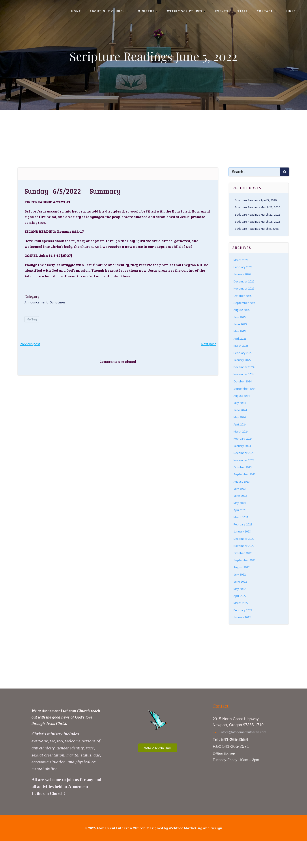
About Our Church (109, 11)
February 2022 (243, 610)
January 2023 (242, 531)
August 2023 (242, 482)
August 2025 (242, 310)
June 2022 (240, 581)
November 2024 (244, 374)
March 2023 (241, 517)
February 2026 (243, 267)
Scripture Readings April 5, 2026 (256, 200)
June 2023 (240, 496)
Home (76, 11)
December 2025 (244, 281)
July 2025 (240, 317)
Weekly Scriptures (186, 11)
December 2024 (244, 367)
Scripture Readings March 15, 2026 (257, 222)
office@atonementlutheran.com (243, 732)
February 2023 (243, 524)
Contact (267, 11)
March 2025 (241, 346)
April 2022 (240, 596)
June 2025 (240, 324)
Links (291, 11)
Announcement (36, 302)
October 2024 (243, 381)
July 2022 (240, 574)
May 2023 (240, 503)
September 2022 (245, 560)
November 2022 (244, 546)
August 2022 (242, 567)
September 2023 (245, 474)
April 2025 (240, 339)
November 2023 (244, 460)
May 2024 (240, 417)
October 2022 (243, 553)
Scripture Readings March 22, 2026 (257, 214)
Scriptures (58, 302)
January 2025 (242, 360)
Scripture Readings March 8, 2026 (257, 229)
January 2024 (242, 446)
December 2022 (244, 539)
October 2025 (243, 296)
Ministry (148, 11)
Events (221, 11)
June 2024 (240, 410)
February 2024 (243, 438)
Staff (242, 11)
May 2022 (240, 589)
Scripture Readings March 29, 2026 (257, 207)
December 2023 (244, 453)
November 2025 (244, 288)
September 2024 (245, 389)
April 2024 (240, 424)
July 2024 (240, 403)
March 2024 (241, 431)
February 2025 (243, 353)
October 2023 (243, 467)
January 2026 (242, 274)
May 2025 (240, 331)
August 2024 (242, 396)
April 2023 (240, 510)
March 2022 (241, 603)
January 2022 (242, 617)
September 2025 (245, 303)
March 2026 (241, 260)
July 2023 (240, 489)
